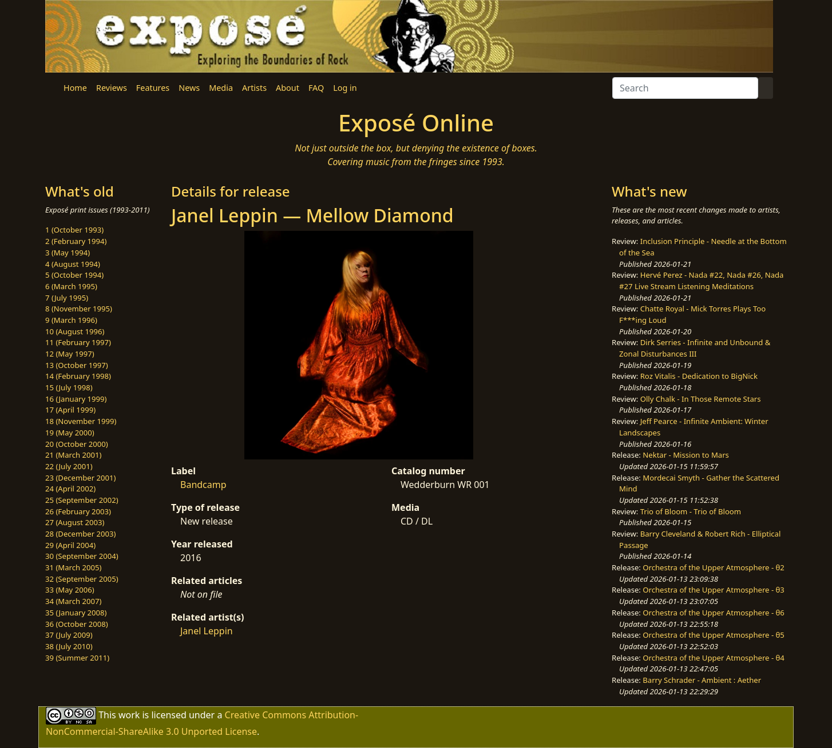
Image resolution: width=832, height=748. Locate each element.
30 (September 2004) (81, 556)
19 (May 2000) (69, 432)
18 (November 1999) (81, 421)
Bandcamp (203, 484)
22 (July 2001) (69, 466)
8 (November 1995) (78, 308)
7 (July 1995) (66, 298)
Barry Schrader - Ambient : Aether (702, 680)
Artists (254, 87)
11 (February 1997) (78, 342)
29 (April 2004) (70, 545)
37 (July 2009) (69, 635)
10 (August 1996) (74, 331)
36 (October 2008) (76, 624)
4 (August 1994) (72, 264)
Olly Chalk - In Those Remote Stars (700, 399)
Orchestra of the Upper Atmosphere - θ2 (714, 567)
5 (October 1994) (74, 275)
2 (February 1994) (75, 241)
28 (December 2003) (80, 534)
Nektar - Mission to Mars (686, 455)
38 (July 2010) (69, 646)
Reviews (111, 87)
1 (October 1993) (74, 230)
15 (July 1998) (69, 387)
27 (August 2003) (74, 522)
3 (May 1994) (67, 252)
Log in (344, 87)
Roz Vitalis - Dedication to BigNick (699, 376)
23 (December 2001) (80, 478)
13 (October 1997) (76, 365)
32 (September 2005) (81, 579)
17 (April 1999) (70, 410)
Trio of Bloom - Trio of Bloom (690, 511)
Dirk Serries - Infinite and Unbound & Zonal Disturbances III (694, 348)
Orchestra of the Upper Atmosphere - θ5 (714, 635)
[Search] (685, 88)
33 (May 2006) (69, 590)
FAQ (316, 87)
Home (75, 87)
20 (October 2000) (76, 444)
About (287, 87)
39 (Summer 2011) (77, 658)
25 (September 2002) (81, 500)
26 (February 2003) (78, 511)
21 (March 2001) (73, 455)
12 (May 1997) (69, 354)
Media (221, 87)
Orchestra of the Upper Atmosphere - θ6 (714, 612)
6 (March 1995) (71, 286)
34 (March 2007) (73, 601)
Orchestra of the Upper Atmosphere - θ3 (714, 590)
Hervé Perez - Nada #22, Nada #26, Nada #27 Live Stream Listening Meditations (701, 280)
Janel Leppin (206, 631)
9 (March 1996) (71, 320)
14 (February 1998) (78, 376)
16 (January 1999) (75, 399)
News (189, 87)
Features (152, 87)
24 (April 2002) (70, 488)
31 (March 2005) (73, 567)
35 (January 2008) (75, 612)
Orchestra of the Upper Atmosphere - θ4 (714, 658)
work (129, 715)
